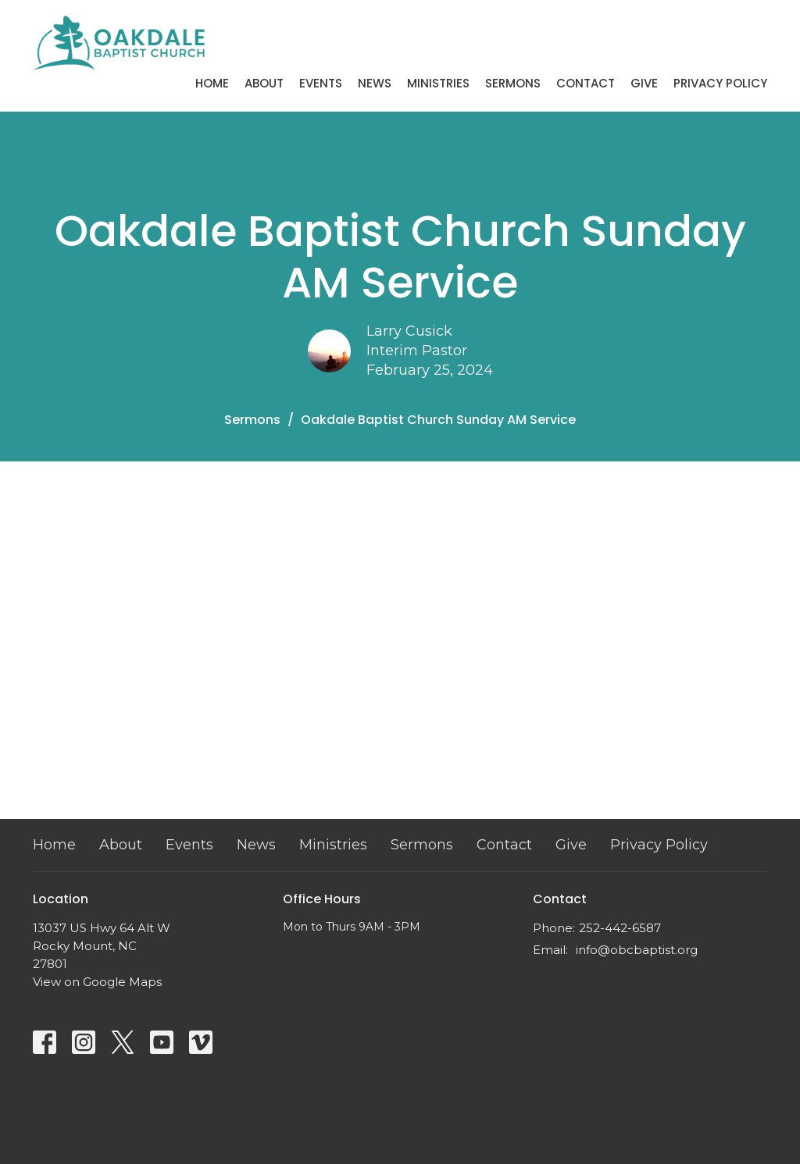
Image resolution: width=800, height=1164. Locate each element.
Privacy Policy (720, 83)
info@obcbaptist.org (637, 949)
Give (644, 83)
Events (320, 83)
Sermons (513, 83)
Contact (585, 83)
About (264, 83)
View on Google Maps (97, 981)
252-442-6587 (620, 927)
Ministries (438, 83)
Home (212, 83)
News (374, 83)
